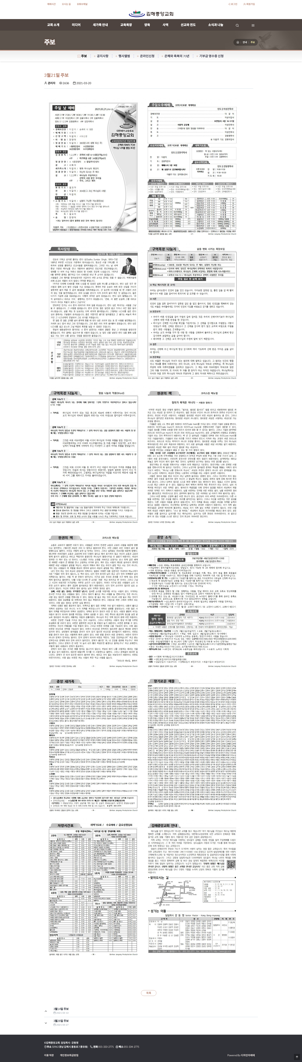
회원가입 (249, 4)
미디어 (76, 25)
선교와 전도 (188, 25)
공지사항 (100, 56)
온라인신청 (145, 56)
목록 (148, 993)
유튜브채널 (82, 4)
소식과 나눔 (215, 25)
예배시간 (51, 4)
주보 (82, 56)
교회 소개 (53, 25)
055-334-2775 (131, 1046)
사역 (165, 25)
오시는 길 (66, 4)
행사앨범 (122, 56)
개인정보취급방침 (69, 1055)
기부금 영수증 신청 (210, 56)
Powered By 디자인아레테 (241, 1055)
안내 (245, 42)
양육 (147, 25)
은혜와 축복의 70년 (175, 56)
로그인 (232, 4)
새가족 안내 (100, 25)
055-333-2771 (106, 1046)
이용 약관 (49, 1055)
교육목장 (126, 25)
